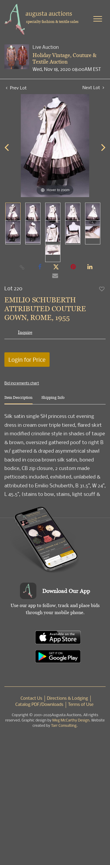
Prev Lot (16, 88)
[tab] (18, 399)
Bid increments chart (21, 383)
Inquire (25, 332)
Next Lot (93, 87)
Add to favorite (102, 288)
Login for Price (27, 360)
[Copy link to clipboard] (22, 267)
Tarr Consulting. (64, 726)
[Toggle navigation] (98, 18)
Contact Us (31, 698)
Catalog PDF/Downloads (39, 704)
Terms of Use (81, 704)
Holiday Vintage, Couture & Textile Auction (65, 58)
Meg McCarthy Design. (71, 720)
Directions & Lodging (67, 698)
